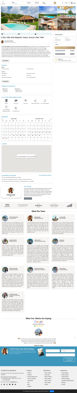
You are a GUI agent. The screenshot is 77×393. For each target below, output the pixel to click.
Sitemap (29, 386)
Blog (28, 384)
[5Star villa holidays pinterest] (15, 384)
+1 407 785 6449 (6, 380)
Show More (5, 60)
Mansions (64, 382)
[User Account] (70, 2)
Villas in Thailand (48, 376)
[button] (75, 205)
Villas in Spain (47, 382)
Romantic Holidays (65, 378)
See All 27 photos (66, 24)
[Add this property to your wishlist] (60, 8)
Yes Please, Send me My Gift (69, 359)
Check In (56, 37)
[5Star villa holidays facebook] (4, 384)
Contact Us (13, 382)
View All (46, 384)
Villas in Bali (47, 374)
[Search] (55, 3)
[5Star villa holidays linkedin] (9, 384)
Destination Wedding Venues (68, 380)
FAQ (28, 382)
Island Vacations (65, 376)
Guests (56, 42)
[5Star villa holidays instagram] (7, 384)
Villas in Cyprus (48, 380)
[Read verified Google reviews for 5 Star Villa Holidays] (38, 323)
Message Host (28, 198)
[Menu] (74, 3)
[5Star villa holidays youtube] (12, 384)
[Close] (34, 155)
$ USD (66, 2)
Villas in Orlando (48, 373)
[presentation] (54, 360)
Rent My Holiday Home (32, 376)
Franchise (30, 374)
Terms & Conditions (32, 378)
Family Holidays (65, 373)
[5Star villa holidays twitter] (1, 384)
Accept (52, 391)
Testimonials (30, 380)
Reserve (64, 47)
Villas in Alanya (48, 378)
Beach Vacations (65, 374)
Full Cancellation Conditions (45, 175)
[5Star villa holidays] (3, 3)
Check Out (67, 37)
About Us (29, 373)
